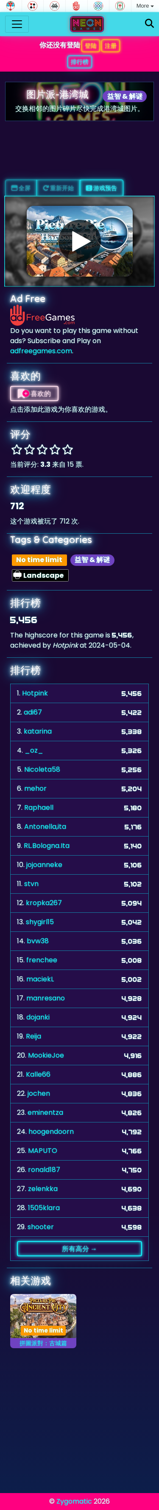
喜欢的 (34, 393)
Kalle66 (38, 1074)
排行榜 (80, 62)
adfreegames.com (41, 351)
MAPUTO (42, 1150)
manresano (45, 998)
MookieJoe (46, 1055)
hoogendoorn (51, 1131)
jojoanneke (44, 865)
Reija (33, 1036)
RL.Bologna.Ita (47, 846)
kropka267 (44, 903)
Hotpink (35, 693)
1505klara (44, 1208)
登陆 (91, 46)
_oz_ (34, 750)
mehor (35, 788)
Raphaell (38, 807)
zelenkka (43, 1189)
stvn (31, 884)
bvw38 (38, 941)
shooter (41, 1227)
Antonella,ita (45, 826)
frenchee (41, 960)
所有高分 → (79, 1248)
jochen (39, 1093)
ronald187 (44, 1170)
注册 (111, 46)
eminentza (45, 1112)
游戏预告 (101, 188)
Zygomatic (74, 1501)
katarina (38, 731)
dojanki (38, 1017)
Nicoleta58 (42, 769)
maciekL (40, 979)
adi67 (33, 712)
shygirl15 (40, 922)
